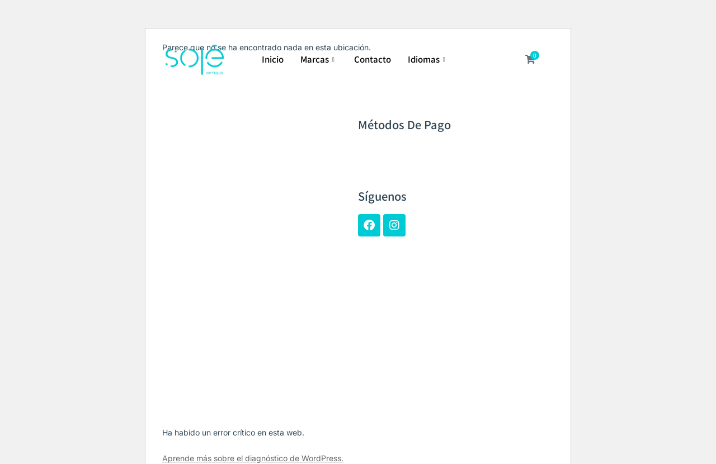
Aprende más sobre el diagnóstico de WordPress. (252, 458)
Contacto (372, 59)
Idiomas (428, 59)
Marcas (318, 59)
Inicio (273, 59)
